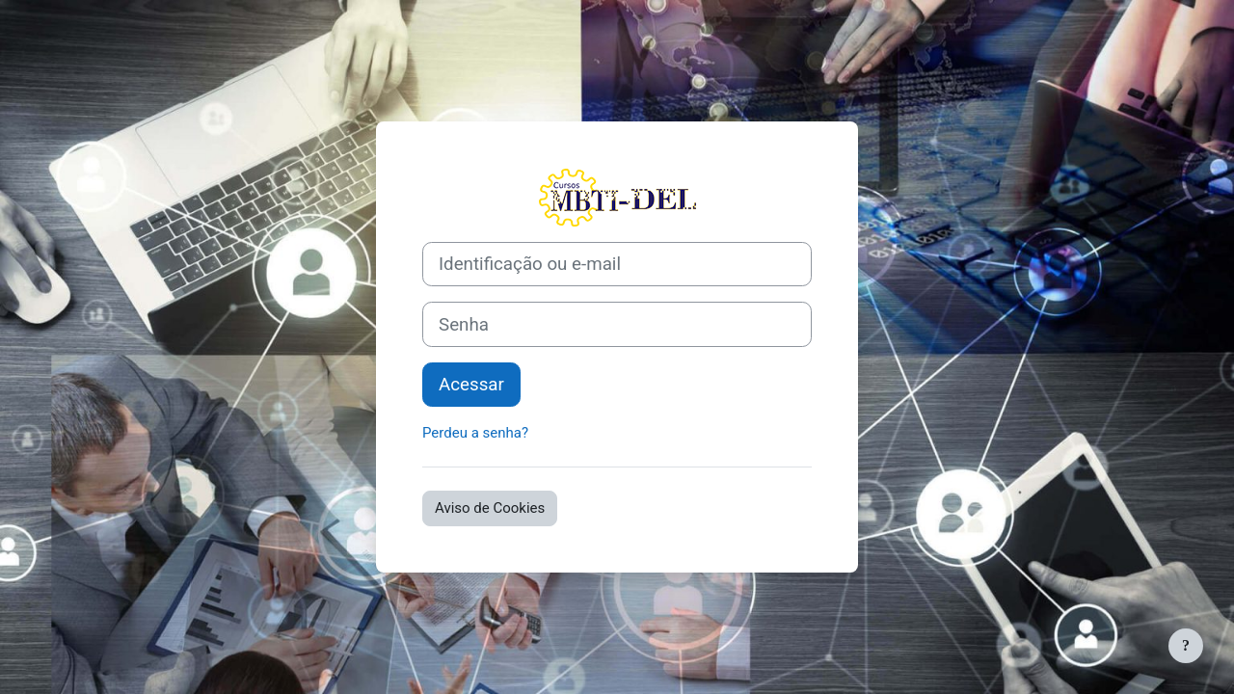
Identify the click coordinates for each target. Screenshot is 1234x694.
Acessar (471, 384)
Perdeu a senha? (475, 432)
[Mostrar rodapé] (1185, 645)
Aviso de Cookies (490, 508)
